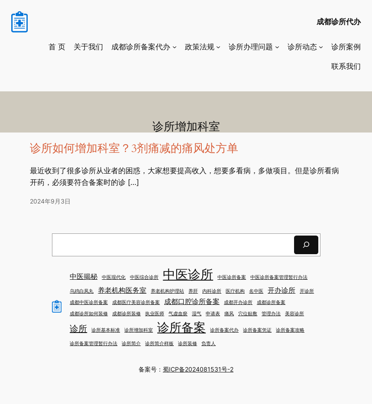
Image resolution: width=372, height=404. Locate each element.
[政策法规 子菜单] (218, 47)
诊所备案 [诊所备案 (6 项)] (181, 327)
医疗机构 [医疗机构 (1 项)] (235, 291)
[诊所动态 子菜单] (321, 47)
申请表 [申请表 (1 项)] (213, 314)
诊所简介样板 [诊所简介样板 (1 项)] (159, 343)
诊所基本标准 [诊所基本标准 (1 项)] (105, 330)
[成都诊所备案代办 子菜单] (174, 47)
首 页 (57, 46)
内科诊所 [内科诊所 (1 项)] (211, 291)
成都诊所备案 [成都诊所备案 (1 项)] (271, 302)
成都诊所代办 (339, 21)
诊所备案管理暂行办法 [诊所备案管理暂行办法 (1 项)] (93, 343)
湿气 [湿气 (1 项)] (196, 314)
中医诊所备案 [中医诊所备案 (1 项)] (231, 277)
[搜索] (306, 245)
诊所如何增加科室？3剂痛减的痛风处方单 (134, 149)
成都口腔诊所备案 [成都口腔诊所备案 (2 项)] (192, 301)
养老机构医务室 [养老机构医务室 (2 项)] (122, 290)
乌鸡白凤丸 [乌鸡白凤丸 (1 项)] (82, 291)
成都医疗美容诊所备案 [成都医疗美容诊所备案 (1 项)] (136, 302)
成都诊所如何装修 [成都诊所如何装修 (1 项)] (89, 314)
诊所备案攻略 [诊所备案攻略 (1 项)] (290, 330)
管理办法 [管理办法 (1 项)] (271, 314)
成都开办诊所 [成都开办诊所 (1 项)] (238, 302)
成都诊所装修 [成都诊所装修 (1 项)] (126, 314)
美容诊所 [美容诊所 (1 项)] (294, 314)
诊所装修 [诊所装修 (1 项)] (187, 343)
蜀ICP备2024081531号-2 (198, 369)
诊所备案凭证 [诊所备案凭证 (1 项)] (257, 330)
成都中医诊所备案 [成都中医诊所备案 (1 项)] (89, 302)
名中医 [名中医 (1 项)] (256, 291)
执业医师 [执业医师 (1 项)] (154, 314)
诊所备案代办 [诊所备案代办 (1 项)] (224, 330)
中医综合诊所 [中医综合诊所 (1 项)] (144, 277)
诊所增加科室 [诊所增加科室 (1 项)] (138, 330)
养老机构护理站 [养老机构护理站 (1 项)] (167, 291)
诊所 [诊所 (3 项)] (78, 328)
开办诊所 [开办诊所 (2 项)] (281, 290)
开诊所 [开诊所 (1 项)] (307, 291)
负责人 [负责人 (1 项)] (208, 343)
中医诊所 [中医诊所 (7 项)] (188, 274)
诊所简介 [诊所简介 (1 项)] (131, 343)
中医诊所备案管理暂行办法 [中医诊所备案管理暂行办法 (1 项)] (278, 277)
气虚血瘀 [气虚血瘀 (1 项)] (178, 314)
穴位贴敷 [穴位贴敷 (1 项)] (247, 314)
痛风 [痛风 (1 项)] (229, 314)
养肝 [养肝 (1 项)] (193, 291)
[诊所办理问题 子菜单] (277, 47)
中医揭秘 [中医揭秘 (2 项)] (83, 276)
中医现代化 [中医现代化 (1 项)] (114, 277)
